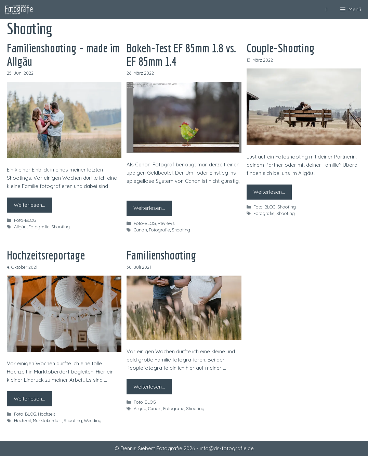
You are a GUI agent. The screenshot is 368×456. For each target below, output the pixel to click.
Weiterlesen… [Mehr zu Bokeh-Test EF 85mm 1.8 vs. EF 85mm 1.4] (149, 208)
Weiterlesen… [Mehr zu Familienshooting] (149, 386)
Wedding (93, 420)
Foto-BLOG (25, 220)
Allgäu (20, 226)
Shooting (60, 226)
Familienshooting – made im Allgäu (63, 54)
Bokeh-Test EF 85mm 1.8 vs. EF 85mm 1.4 (181, 54)
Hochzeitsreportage (46, 255)
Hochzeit (46, 414)
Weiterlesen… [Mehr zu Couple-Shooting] (269, 192)
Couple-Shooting (281, 48)
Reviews (166, 223)
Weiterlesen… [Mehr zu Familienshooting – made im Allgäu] (29, 205)
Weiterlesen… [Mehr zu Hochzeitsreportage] (29, 398)
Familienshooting (161, 255)
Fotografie (39, 226)
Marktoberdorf (47, 420)
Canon (140, 229)
